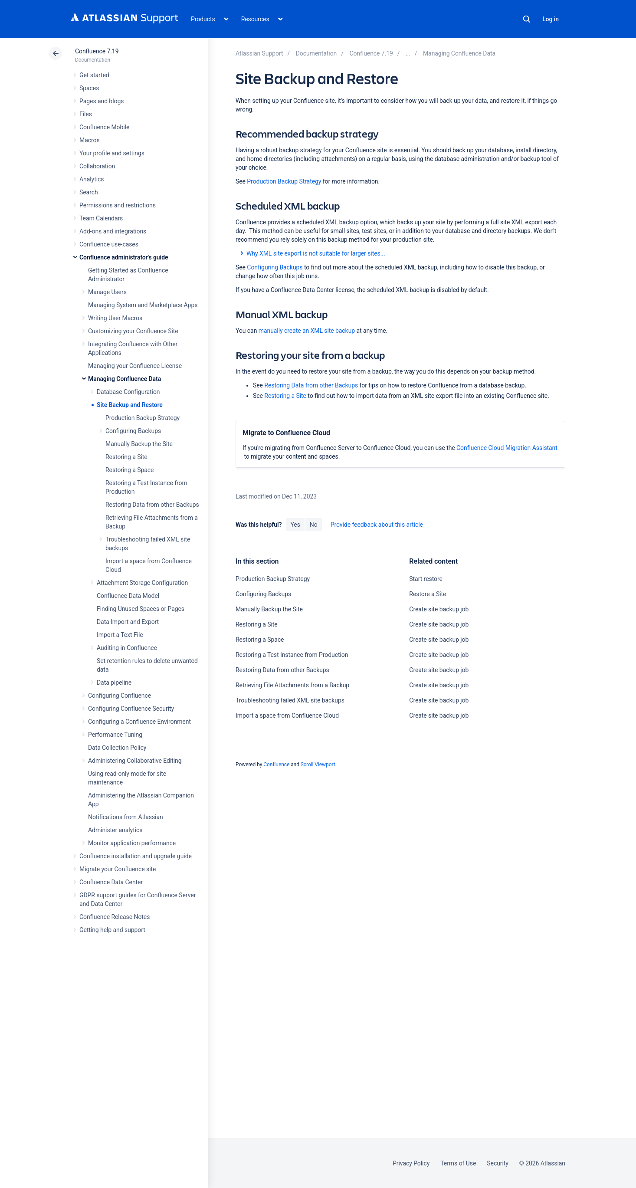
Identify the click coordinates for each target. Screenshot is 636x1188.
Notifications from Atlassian (125, 817)
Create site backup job (439, 609)
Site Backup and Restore (130, 404)
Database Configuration (128, 391)
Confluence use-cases (108, 244)
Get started (94, 75)
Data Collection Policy (117, 747)
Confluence (276, 764)
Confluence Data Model (128, 595)
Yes (295, 524)
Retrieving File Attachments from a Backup (292, 685)
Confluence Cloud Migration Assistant (506, 447)
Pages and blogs (101, 101)
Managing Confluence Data (124, 378)
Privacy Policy (411, 1163)
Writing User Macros (115, 318)
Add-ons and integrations (112, 231)
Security (497, 1163)
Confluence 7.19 (96, 51)
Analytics (91, 179)
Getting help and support (112, 929)
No (314, 524)
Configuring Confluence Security (131, 708)
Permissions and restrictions (117, 205)
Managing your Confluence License (135, 365)
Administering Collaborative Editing (135, 760)
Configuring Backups (133, 430)
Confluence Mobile (104, 127)
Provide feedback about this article (377, 524)
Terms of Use (458, 1163)
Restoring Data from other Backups (152, 504)
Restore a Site (427, 594)
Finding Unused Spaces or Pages (140, 608)
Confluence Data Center (111, 882)
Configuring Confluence (119, 695)
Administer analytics (115, 830)
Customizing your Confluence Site (133, 331)
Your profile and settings (111, 153)
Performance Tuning (115, 734)
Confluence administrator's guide (123, 257)
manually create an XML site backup (307, 330)
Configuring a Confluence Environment (139, 721)
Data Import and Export (128, 621)
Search (527, 19)
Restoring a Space (129, 469)
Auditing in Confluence (127, 647)
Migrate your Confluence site (117, 869)
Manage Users (107, 292)
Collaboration (97, 166)
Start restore (425, 578)
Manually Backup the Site (139, 443)
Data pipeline (114, 682)
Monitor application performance (132, 843)
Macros (89, 140)
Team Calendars (101, 218)
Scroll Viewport (318, 764)
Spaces (89, 88)
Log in (550, 19)
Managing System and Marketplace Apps (142, 305)
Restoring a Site (126, 456)
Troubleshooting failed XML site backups (290, 700)
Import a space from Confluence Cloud (287, 715)
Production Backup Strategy (142, 417)
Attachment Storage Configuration (142, 582)
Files (85, 114)
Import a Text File (120, 634)
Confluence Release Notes (114, 916)
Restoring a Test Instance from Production (292, 654)
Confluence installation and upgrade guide (135, 856)
